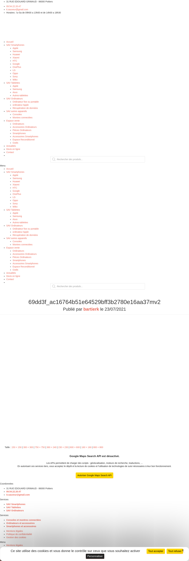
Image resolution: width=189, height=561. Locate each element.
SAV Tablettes (13, 83)
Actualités (11, 146)
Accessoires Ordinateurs (25, 127)
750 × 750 (40, 447)
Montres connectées (22, 117)
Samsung (17, 51)
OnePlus (17, 67)
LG (14, 70)
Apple (15, 48)
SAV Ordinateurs (14, 98)
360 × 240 (52, 447)
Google (16, 64)
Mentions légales (14, 531)
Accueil (9, 42)
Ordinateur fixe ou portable (26, 101)
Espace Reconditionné (24, 139)
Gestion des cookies (16, 537)
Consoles (17, 114)
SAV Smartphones (15, 45)
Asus (15, 92)
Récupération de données (25, 108)
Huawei (16, 54)
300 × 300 (28, 447)
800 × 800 (98, 447)
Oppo (15, 73)
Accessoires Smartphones (25, 136)
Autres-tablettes (20, 95)
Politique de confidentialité (19, 534)
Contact (10, 152)
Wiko (15, 79)
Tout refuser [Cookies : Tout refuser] (174, 551)
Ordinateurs (18, 124)
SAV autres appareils (16, 111)
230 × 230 (63, 447)
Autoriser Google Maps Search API (94, 475)
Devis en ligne (13, 149)
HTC (15, 60)
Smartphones (19, 133)
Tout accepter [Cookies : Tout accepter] (155, 551)
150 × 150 (17, 447)
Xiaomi (16, 57)
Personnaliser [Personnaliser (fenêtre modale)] (95, 556)
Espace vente (13, 120)
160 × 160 (87, 447)
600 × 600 (75, 447)
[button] (94, 165)
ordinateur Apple (21, 105)
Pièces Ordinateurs (22, 130)
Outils (15, 143)
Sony (15, 76)
